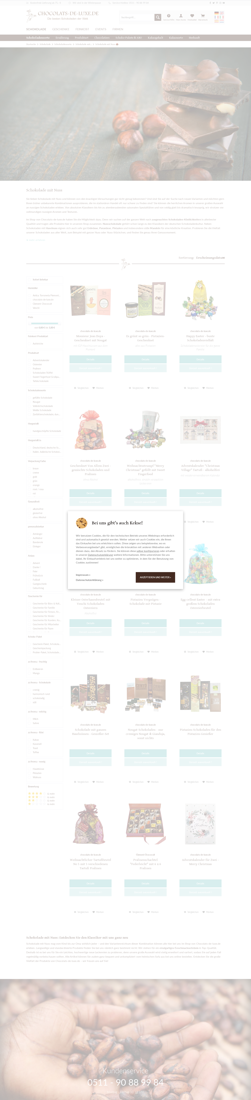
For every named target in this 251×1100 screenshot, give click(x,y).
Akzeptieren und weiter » (155, 577)
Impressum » (83, 574)
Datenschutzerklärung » (89, 579)
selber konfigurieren (148, 550)
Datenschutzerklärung (100, 554)
